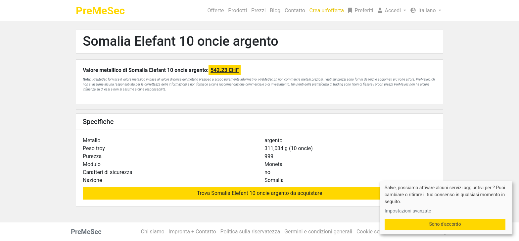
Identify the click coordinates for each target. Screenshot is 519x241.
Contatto (295, 10)
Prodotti (237, 10)
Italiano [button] (423, 10)
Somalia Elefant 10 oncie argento (180, 41)
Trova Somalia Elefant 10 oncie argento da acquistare (259, 193)
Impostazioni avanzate (408, 210)
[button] (391, 10)
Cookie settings (374, 231)
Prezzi (258, 10)
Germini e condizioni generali (318, 231)
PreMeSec (100, 10)
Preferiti (360, 10)
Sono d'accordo (445, 224)
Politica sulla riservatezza (250, 231)
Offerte (216, 10)
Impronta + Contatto (192, 231)
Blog (275, 10)
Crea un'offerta (326, 10)
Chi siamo (153, 231)
